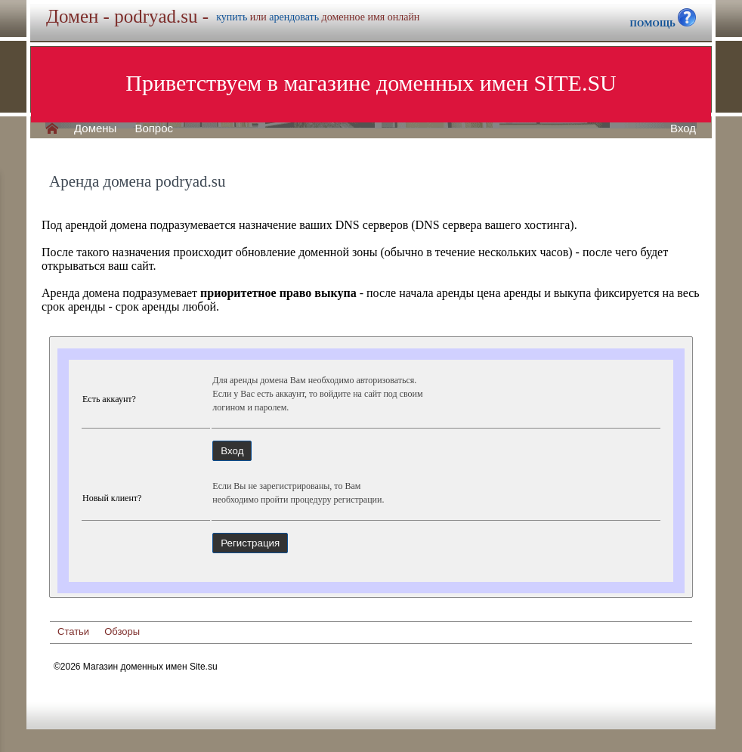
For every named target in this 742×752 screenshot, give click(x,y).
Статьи (73, 631)
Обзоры (122, 631)
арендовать (294, 17)
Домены (95, 128)
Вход (683, 128)
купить (231, 17)
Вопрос (153, 128)
